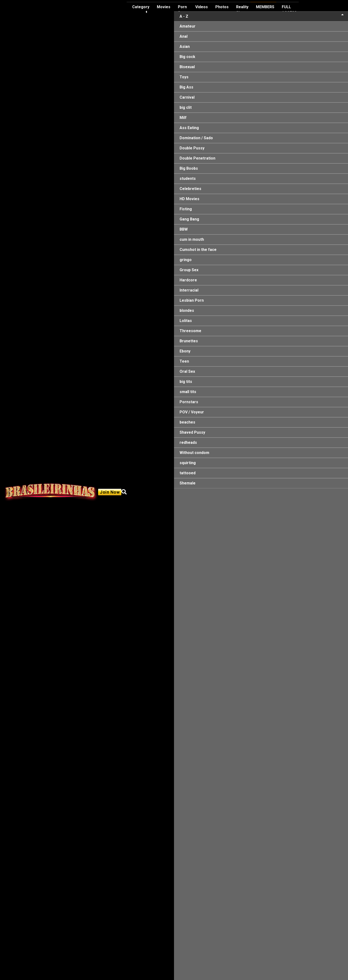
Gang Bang (189, 219)
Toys (184, 77)
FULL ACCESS (289, 10)
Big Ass (186, 87)
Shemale (188, 483)
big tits (186, 381)
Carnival (187, 97)
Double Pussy (192, 148)
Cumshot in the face (198, 249)
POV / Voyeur (192, 412)
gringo (186, 259)
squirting (188, 463)
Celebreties (190, 188)
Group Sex (189, 270)
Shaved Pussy (192, 432)
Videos (201, 7)
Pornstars (189, 402)
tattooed (188, 473)
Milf (183, 117)
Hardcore (188, 280)
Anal (184, 36)
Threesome (190, 331)
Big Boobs (189, 168)
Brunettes (189, 341)
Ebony (185, 351)
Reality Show (242, 10)
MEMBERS (265, 7)
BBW (184, 229)
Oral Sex (187, 371)
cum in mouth (192, 239)
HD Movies (189, 199)
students (188, 178)
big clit (186, 107)
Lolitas (186, 320)
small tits (188, 391)
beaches (187, 422)
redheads (188, 442)
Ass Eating (189, 127)
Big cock (187, 56)
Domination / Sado (196, 138)
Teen (184, 361)
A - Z (262, 16)
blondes (187, 310)
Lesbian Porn (192, 300)
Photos (222, 7)
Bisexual (187, 67)
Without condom (194, 452)
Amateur (188, 26)
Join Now (110, 492)
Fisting (186, 209)
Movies (163, 7)
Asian (185, 46)
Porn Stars (183, 10)
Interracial (189, 290)
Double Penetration (197, 158)
